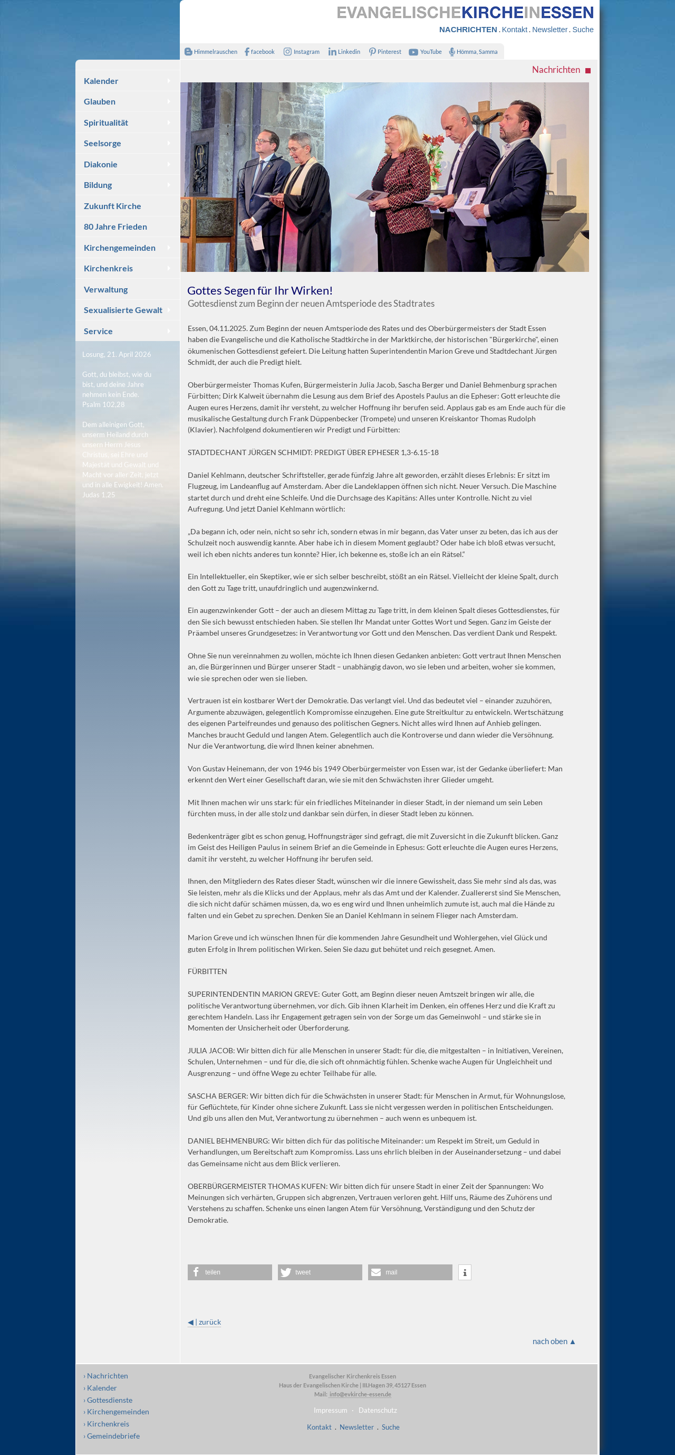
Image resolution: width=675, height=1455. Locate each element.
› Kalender (100, 1387)
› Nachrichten (105, 1375)
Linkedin (342, 51)
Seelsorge (102, 143)
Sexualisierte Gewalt (123, 310)
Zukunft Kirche (112, 206)
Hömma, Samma (471, 51)
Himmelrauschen (208, 51)
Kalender (101, 80)
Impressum (331, 1410)
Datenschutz (378, 1410)
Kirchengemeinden (120, 247)
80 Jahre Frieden (115, 226)
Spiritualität (106, 122)
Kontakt (514, 29)
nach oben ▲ (555, 1341)
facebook (257, 51)
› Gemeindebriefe (111, 1435)
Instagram (299, 51)
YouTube (424, 51)
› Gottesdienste (107, 1399)
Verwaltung (106, 289)
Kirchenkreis (108, 268)
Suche (582, 29)
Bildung (98, 184)
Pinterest (383, 51)
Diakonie (101, 164)
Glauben (99, 101)
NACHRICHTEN (468, 29)
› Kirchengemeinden (116, 1411)
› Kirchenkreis (106, 1423)
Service (98, 331)
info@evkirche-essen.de (360, 1394)
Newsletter (549, 29)
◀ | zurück (204, 1321)
